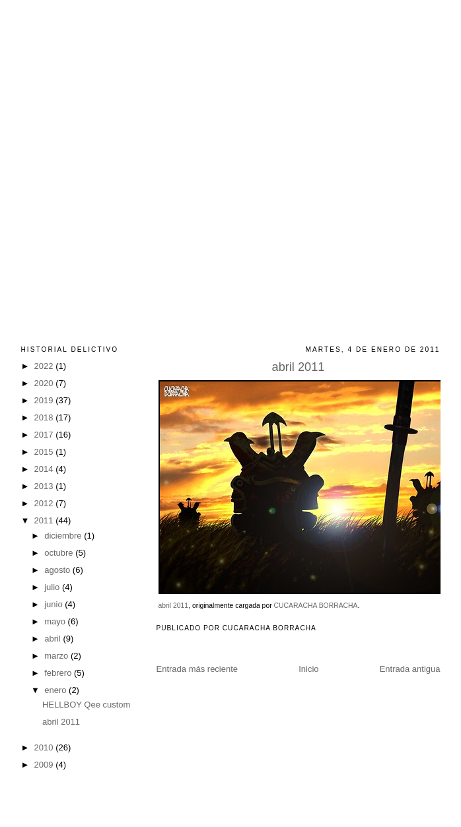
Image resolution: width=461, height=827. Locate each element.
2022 (45, 366)
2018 (45, 417)
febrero (59, 673)
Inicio (308, 669)
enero (56, 690)
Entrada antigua (410, 669)
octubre (59, 553)
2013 (45, 486)
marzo (57, 656)
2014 (45, 469)
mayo (55, 621)
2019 (45, 400)
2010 (45, 747)
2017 (45, 435)
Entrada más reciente (197, 669)
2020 (45, 383)
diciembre (64, 536)
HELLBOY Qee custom (86, 705)
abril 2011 (298, 367)
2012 (45, 503)
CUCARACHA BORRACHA (316, 605)
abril (53, 639)
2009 (45, 765)
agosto (58, 570)
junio (54, 604)
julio (53, 587)
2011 (45, 520)
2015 (45, 452)
